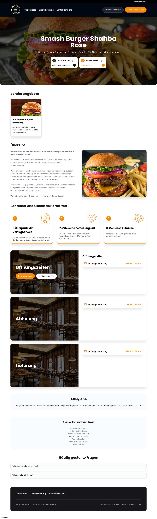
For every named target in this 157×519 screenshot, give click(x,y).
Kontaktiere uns (64, 9)
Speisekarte (30, 9)
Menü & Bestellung (136, 10)
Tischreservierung (113, 10)
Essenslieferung (46, 9)
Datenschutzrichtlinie (109, 504)
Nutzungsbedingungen (131, 504)
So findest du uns (46, 276)
